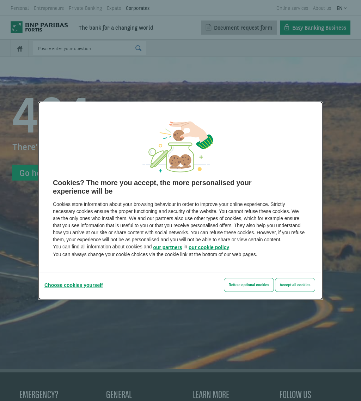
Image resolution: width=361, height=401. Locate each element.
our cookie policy (209, 247)
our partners (167, 247)
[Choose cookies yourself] (73, 285)
